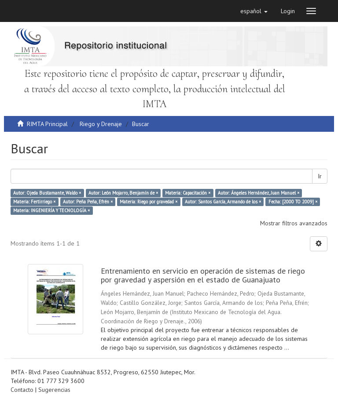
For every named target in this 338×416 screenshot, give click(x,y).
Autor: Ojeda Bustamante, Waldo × (47, 193)
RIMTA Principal (47, 124)
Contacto (22, 390)
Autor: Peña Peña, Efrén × (88, 202)
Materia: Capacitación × (187, 193)
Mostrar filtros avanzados (293, 223)
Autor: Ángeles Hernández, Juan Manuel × (258, 193)
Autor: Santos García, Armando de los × (223, 202)
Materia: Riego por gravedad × (148, 202)
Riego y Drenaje (101, 124)
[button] (254, 11)
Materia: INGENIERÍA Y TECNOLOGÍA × (51, 210)
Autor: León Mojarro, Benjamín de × (123, 193)
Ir (320, 176)
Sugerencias (54, 390)
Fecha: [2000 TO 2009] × (292, 202)
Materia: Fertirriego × (34, 202)
